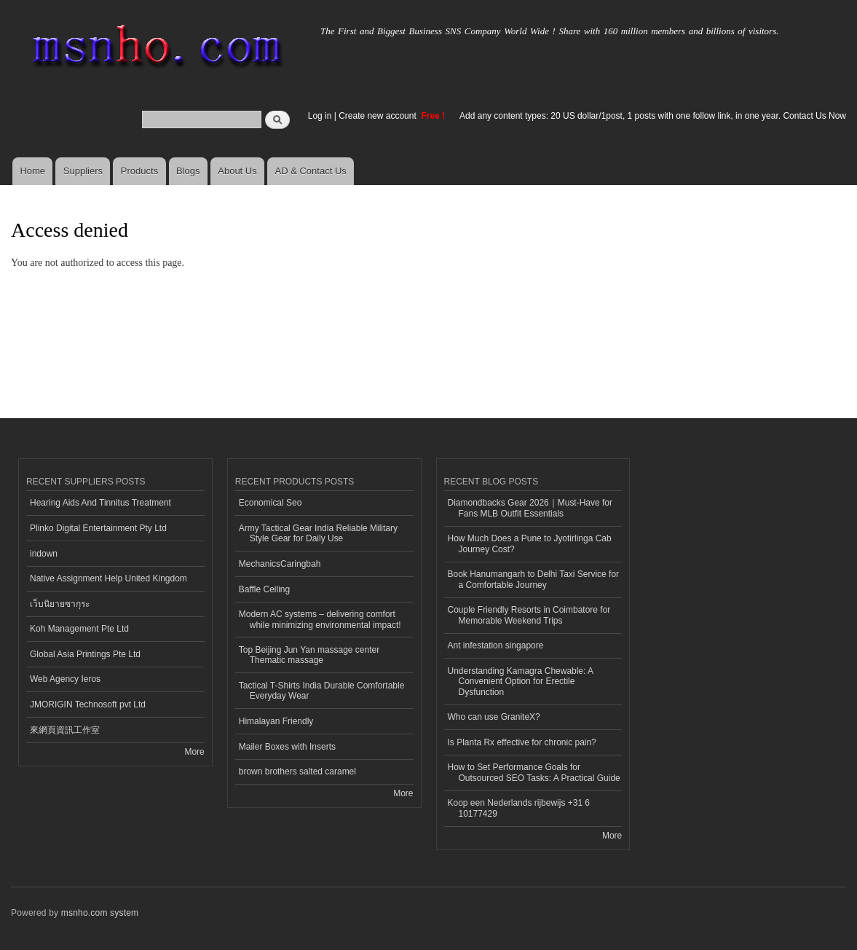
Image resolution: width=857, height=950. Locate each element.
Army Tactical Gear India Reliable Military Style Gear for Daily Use (318, 533)
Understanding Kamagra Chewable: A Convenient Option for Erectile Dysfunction (521, 681)
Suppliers (83, 170)
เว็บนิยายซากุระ (60, 604)
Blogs (188, 170)
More (194, 752)
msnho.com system (99, 913)
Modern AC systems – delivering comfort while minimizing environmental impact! (320, 619)
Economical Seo (270, 503)
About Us (237, 170)
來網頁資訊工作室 (65, 730)
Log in (320, 116)
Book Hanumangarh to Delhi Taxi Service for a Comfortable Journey (534, 579)
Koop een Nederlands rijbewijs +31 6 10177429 (519, 808)
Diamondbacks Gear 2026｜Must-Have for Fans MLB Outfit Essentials (530, 508)
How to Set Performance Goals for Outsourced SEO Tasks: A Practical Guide (534, 772)
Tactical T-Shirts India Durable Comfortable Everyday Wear (322, 690)
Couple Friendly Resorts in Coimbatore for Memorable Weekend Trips (529, 615)
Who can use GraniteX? (494, 717)
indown (44, 554)
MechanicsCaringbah (280, 564)
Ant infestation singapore (496, 645)
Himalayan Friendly (276, 721)
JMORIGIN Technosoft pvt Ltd (88, 704)
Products (139, 170)
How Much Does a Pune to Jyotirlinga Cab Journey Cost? (530, 543)
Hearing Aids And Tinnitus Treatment (100, 503)
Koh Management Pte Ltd (79, 629)
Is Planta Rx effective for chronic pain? (522, 742)
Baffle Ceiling (264, 589)
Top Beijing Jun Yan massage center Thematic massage (309, 655)
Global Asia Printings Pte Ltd (85, 654)
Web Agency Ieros (65, 679)
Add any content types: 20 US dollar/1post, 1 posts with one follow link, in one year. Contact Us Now (652, 116)
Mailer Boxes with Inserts (287, 747)
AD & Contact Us (311, 170)
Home (32, 170)
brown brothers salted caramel (297, 771)
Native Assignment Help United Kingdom (108, 578)
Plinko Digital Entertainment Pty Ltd (98, 528)
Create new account (379, 116)
